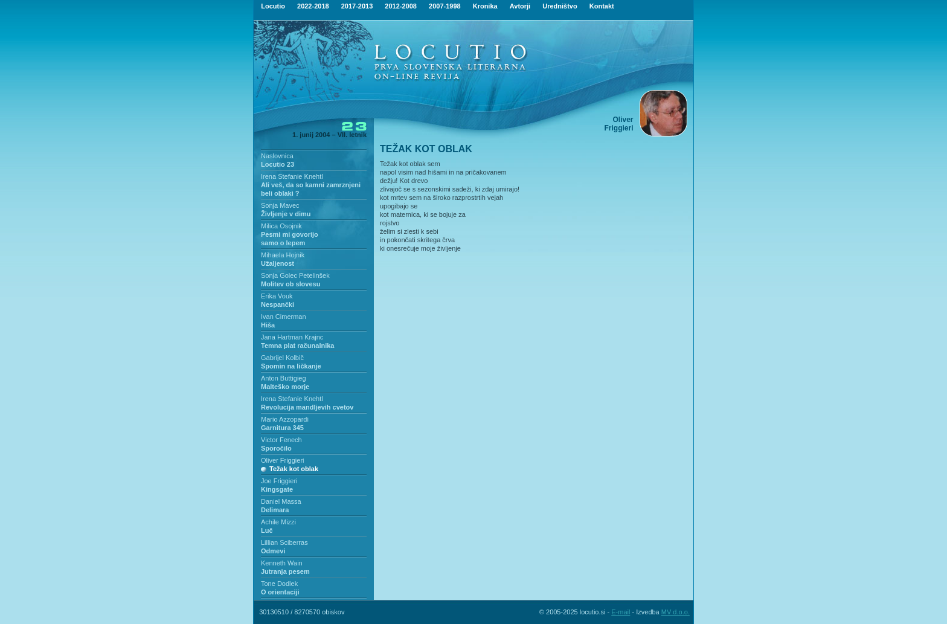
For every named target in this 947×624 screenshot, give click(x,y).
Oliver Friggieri (282, 460)
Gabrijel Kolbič (282, 357)
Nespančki (277, 304)
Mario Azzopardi (285, 419)
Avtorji (520, 6)
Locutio (273, 6)
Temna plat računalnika (297, 345)
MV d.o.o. (675, 612)
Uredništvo (559, 6)
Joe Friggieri (279, 480)
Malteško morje (285, 386)
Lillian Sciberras (284, 542)
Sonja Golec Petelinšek (295, 275)
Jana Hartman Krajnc (292, 337)
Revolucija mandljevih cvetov (307, 407)
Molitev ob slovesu (290, 284)
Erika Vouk (277, 296)
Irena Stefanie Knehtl (292, 176)
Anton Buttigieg (283, 378)
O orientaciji (280, 592)
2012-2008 (401, 6)
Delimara (275, 509)
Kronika (485, 6)
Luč (267, 530)
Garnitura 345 (282, 427)
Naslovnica (277, 155)
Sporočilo (276, 448)
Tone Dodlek (279, 583)
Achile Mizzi (278, 522)
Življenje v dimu (286, 213)
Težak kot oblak (293, 468)
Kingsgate (277, 489)
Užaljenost (277, 263)
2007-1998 (445, 6)
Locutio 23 (277, 164)
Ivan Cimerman (283, 316)
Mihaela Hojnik (282, 255)
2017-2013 (357, 6)
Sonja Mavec (280, 205)
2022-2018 (313, 6)
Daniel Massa (281, 501)
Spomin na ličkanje (291, 366)
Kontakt (601, 6)
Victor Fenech (281, 439)
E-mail (620, 612)
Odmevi (273, 551)
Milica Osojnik (281, 226)
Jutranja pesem (285, 571)
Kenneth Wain (282, 563)
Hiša (268, 325)
